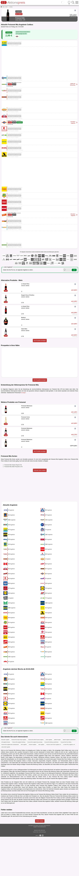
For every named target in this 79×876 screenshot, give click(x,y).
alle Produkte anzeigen (40, 340)
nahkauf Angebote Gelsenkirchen (69, 778)
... (8, 6)
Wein (4, 6)
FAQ (37, 871)
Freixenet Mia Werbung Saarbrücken (51, 781)
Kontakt (34, 871)
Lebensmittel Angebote (5, 786)
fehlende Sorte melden (40, 509)
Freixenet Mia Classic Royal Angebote (18, 778)
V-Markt (40, 816)
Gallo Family (64, 826)
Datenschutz (43, 869)
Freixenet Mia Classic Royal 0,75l (13, 504)
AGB (39, 869)
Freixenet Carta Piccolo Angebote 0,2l (53, 783)
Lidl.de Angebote (49, 778)
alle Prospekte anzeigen (39, 380)
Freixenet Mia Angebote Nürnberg (18, 781)
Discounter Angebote (5, 778)
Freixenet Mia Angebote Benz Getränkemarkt (10, 783)
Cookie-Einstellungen (42, 871)
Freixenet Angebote (32, 783)
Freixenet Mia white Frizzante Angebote (36, 778)
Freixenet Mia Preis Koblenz (66, 781)
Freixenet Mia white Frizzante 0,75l (13, 506)
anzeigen (23, 392)
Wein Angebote (24, 783)
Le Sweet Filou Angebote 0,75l (69, 783)
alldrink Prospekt (57, 778)
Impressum (36, 869)
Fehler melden (39, 860)
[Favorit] (75, 10)
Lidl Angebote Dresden (5, 781)
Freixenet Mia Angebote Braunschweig (34, 781)
